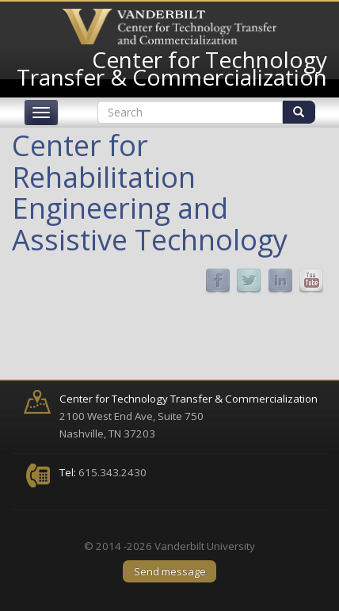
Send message (170, 571)
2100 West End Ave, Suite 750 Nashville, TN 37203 (188, 416)
